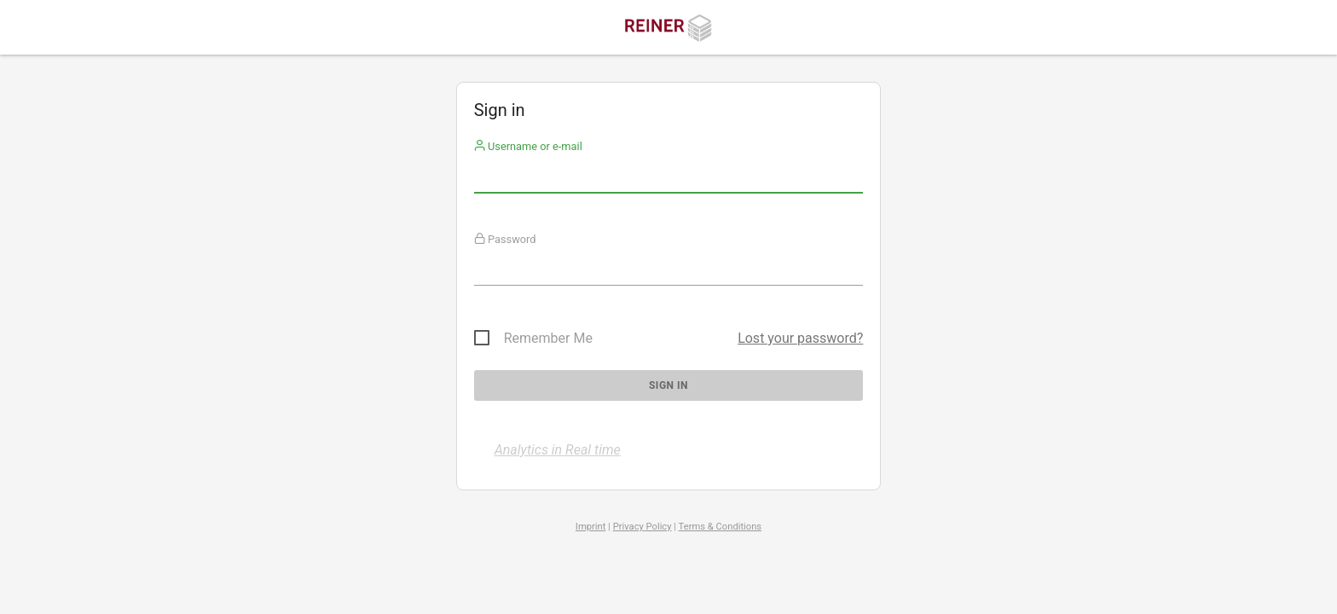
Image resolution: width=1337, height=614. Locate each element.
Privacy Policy (642, 526)
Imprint (591, 526)
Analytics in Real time (558, 450)
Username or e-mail (528, 146)
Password (505, 239)
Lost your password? (800, 338)
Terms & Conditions (720, 526)
